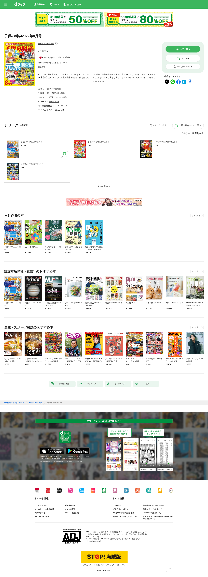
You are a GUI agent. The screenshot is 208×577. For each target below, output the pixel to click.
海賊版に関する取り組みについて (126, 517)
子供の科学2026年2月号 (31, 142)
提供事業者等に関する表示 (153, 505)
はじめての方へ (41, 505)
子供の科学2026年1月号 (98, 142)
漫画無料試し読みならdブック (14, 403)
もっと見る (196, 216)
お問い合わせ (40, 513)
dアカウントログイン (43, 517)
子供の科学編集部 (46, 43)
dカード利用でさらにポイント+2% (51, 63)
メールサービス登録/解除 (44, 509)
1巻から (186, 133)
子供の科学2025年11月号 (32, 164)
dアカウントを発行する (93, 565)
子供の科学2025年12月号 (165, 142)
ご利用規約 (117, 505)
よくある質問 (70, 509)
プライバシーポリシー (121, 509)
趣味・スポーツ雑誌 (58, 97)
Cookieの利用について (152, 513)
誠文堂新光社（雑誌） (57, 93)
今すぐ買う (185, 49)
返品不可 (41, 67)
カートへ (185, 58)
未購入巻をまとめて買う (190, 125)
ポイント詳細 (64, 57)
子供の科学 (54, 101)
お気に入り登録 (159, 125)
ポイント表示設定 (72, 513)
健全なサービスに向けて (152, 509)
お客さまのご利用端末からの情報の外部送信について (157, 518)
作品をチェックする (185, 67)
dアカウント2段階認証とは (123, 513)
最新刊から (198, 133)
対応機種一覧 (70, 505)
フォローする (56, 43)
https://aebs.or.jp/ (94, 541)
